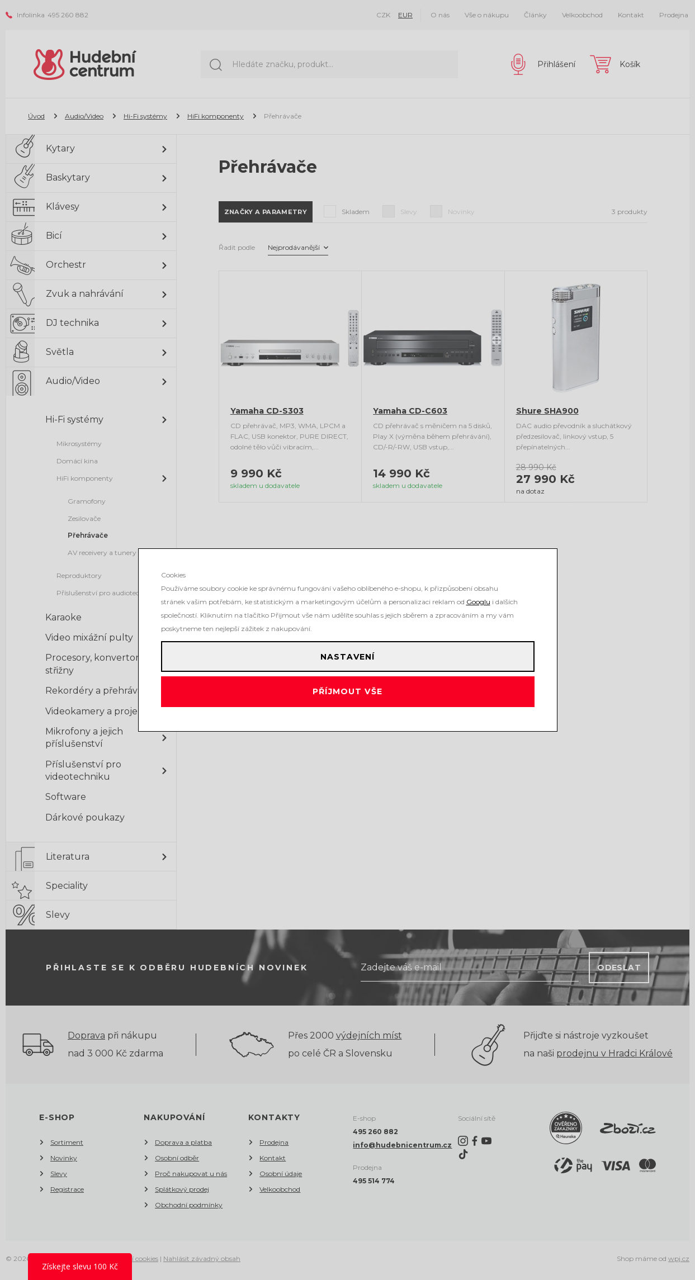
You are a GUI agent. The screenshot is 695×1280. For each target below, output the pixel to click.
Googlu (478, 592)
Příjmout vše (347, 696)
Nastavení (347, 652)
